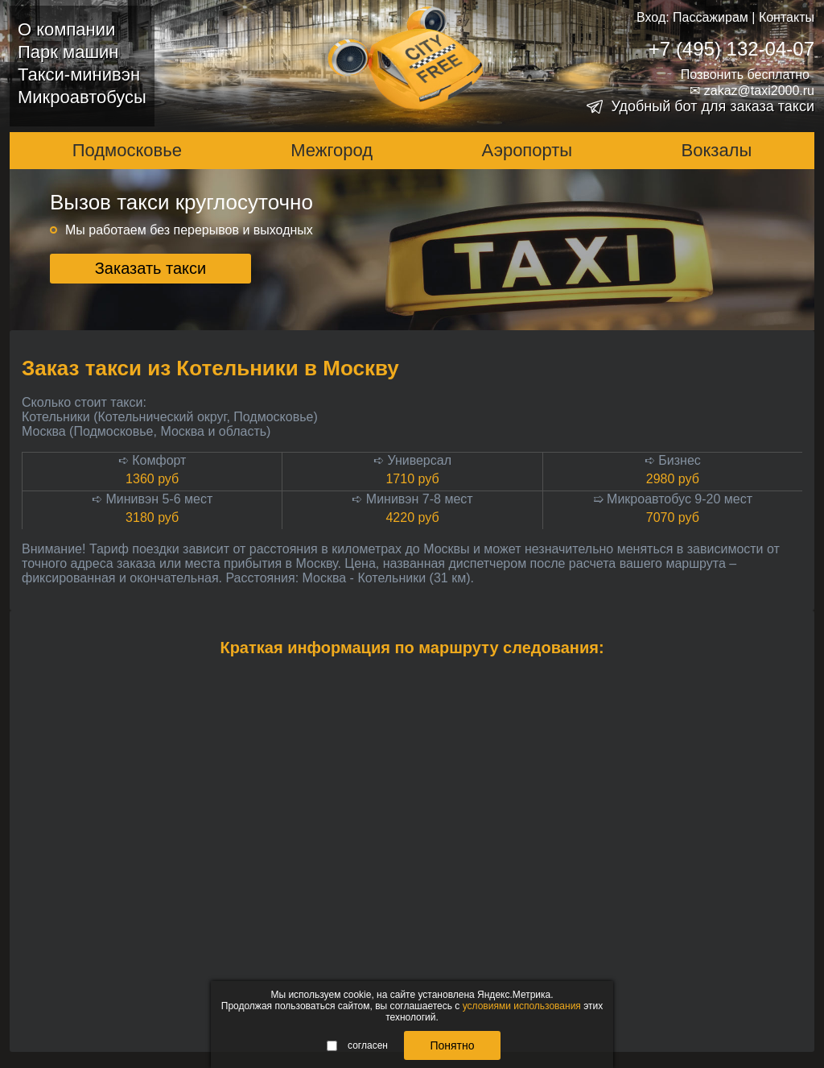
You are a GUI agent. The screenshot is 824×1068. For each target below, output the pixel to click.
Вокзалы (717, 150)
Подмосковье (127, 150)
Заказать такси (151, 268)
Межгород (331, 150)
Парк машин (68, 52)
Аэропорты (527, 150)
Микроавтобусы (82, 97)
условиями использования (522, 1006)
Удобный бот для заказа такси (712, 106)
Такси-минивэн (79, 74)
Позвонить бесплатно (745, 74)
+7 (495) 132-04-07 (731, 49)
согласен (357, 1045)
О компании (66, 29)
